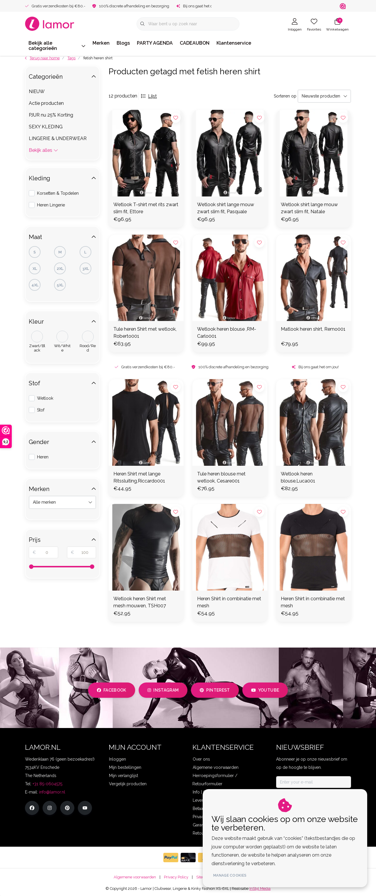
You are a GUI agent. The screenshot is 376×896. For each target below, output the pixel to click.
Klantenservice (233, 43)
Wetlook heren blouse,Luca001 (298, 477)
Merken (101, 43)
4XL (34, 285)
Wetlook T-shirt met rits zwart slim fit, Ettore (145, 208)
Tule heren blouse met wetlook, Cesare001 (221, 477)
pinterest (215, 690)
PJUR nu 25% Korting (51, 115)
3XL (85, 268)
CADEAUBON (194, 43)
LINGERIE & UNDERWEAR (58, 138)
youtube (265, 690)
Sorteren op (285, 96)
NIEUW (37, 91)
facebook (111, 690)
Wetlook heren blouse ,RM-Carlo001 (226, 332)
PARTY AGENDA (155, 43)
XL (35, 268)
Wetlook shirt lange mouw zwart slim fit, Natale (309, 208)
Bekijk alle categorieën (56, 45)
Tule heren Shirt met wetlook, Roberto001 (145, 332)
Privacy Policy (176, 877)
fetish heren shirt (98, 58)
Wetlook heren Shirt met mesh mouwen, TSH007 (139, 602)
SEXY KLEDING (46, 127)
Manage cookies (229, 875)
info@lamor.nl (52, 792)
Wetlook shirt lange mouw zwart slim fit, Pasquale (225, 208)
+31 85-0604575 (47, 783)
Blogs (123, 43)
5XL (60, 285)
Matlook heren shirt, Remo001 (313, 329)
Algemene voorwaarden (135, 877)
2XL (60, 268)
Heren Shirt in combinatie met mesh (229, 602)
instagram (163, 690)
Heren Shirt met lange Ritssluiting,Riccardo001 (139, 477)
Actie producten (46, 103)
